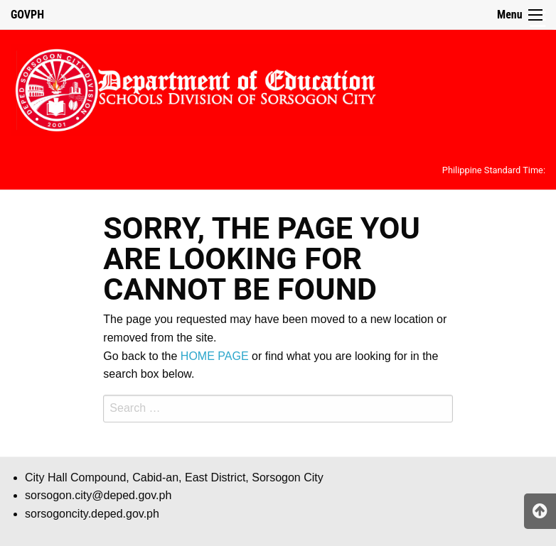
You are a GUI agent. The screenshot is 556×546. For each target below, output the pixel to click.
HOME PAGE (215, 356)
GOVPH (27, 14)
